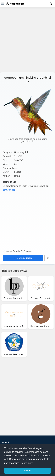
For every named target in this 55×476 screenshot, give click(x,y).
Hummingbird (21, 152)
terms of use (9, 189)
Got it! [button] (27, 470)
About (5, 442)
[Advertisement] (27, 41)
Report (17, 171)
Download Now (23, 258)
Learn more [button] (27, 463)
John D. (17, 175)
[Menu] (2, 3)
